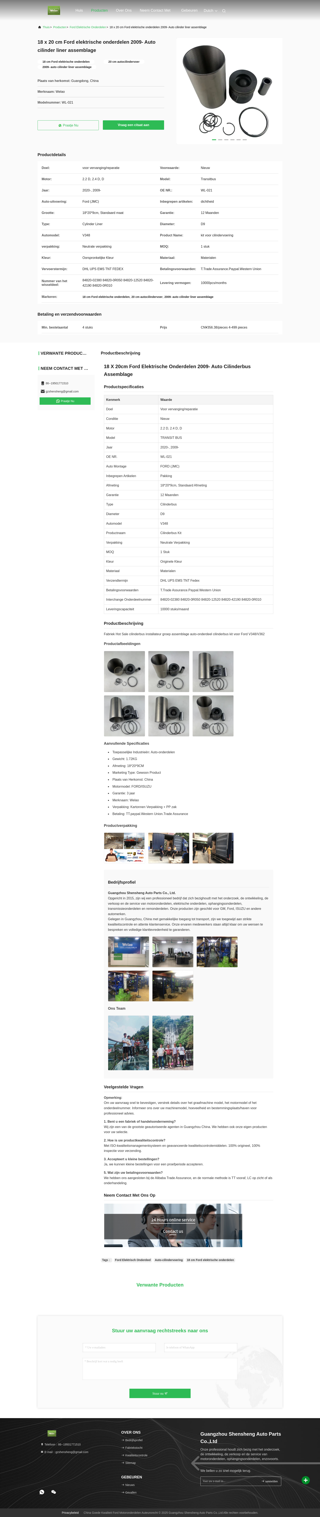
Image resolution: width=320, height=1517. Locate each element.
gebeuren (189, 10)
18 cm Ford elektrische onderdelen (210, 1260)
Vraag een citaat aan (133, 125)
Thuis (46, 27)
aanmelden (269, 1481)
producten (59, 27)
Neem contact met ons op (155, 12)
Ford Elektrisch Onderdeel (133, 1260)
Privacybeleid (70, 1512)
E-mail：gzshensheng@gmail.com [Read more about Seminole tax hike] (64, 1452)
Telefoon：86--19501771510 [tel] (60, 1444)
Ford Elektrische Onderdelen (88, 27)
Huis (79, 10)
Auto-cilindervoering (169, 1260)
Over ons (124, 10)
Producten (99, 10)
